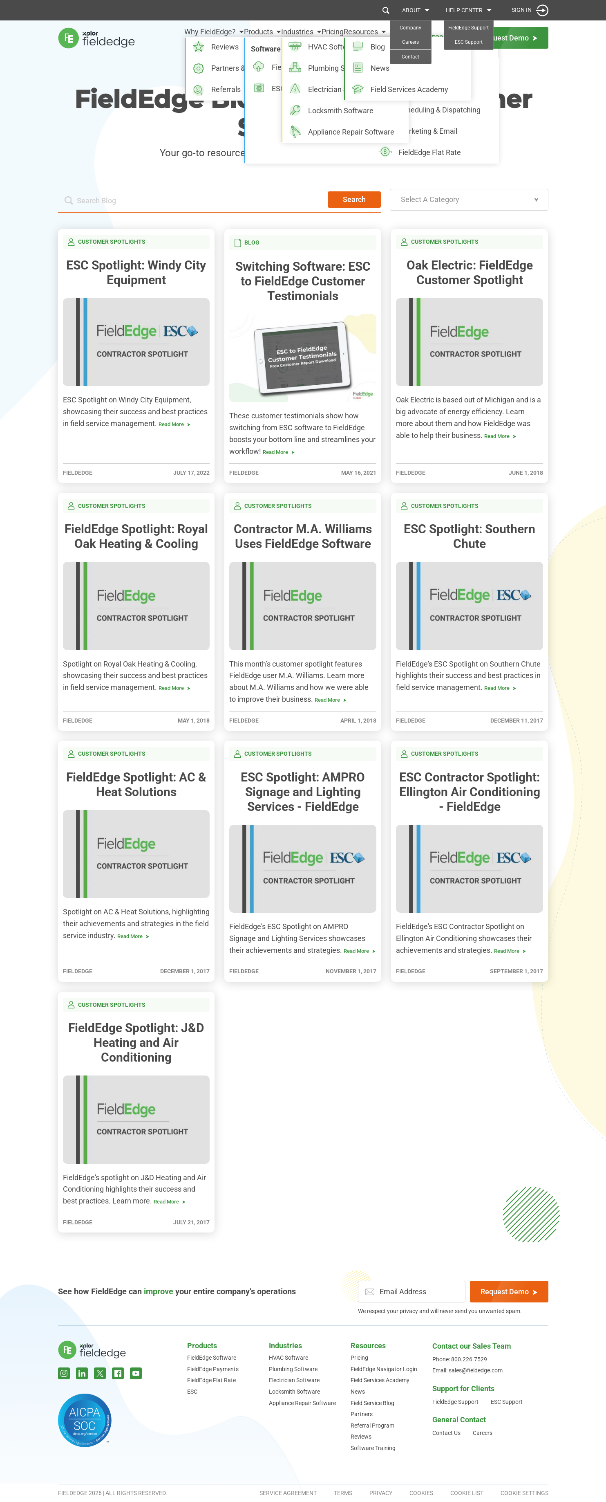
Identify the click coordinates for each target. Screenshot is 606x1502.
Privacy (380, 1493)
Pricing (322, 37)
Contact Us (446, 1433)
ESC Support (507, 1402)
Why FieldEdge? (169, 37)
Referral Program (372, 1425)
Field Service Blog (372, 1403)
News (358, 1391)
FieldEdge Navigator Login (384, 1369)
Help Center (464, 10)
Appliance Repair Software (302, 1403)
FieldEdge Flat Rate (211, 1380)
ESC (192, 1391)
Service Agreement (288, 1493)
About (411, 10)
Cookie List (466, 1493)
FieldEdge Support (455, 1402)
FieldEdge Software (211, 1357)
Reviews (361, 1436)
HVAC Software (288, 1357)
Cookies (421, 1493)
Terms (343, 1493)
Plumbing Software (293, 1369)
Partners (362, 1414)
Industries (277, 37)
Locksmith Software (294, 1391)
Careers (482, 1433)
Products (227, 37)
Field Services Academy (380, 1380)
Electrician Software (294, 1380)
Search (354, 199)
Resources (361, 37)
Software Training (373, 1448)
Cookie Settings (524, 1493)
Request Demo (509, 1291)
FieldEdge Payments (213, 1369)
